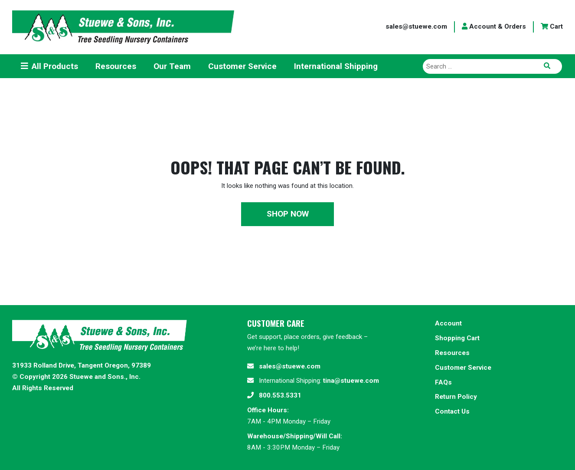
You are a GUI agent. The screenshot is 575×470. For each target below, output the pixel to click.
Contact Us (452, 411)
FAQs (443, 382)
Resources (452, 353)
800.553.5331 (280, 395)
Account (448, 323)
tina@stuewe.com (351, 381)
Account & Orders (494, 26)
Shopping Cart (457, 338)
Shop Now (288, 214)
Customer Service (463, 367)
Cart (552, 26)
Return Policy (456, 397)
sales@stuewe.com (416, 26)
